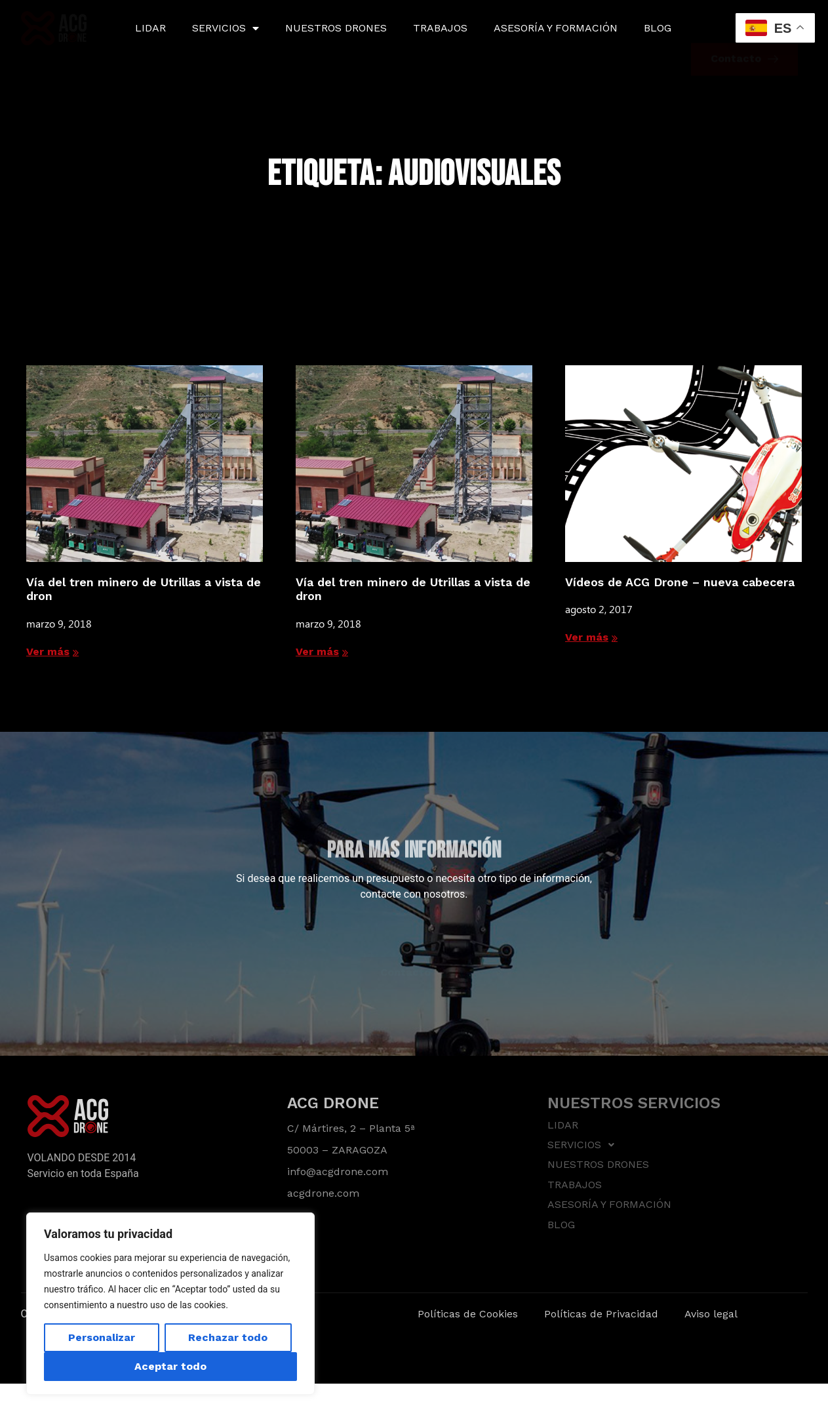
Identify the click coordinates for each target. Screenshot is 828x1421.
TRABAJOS (440, 28)
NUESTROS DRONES (336, 28)
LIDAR (150, 28)
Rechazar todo (227, 1337)
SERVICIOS (225, 28)
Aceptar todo (170, 1366)
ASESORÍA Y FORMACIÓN (556, 28)
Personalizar (101, 1337)
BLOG (657, 28)
